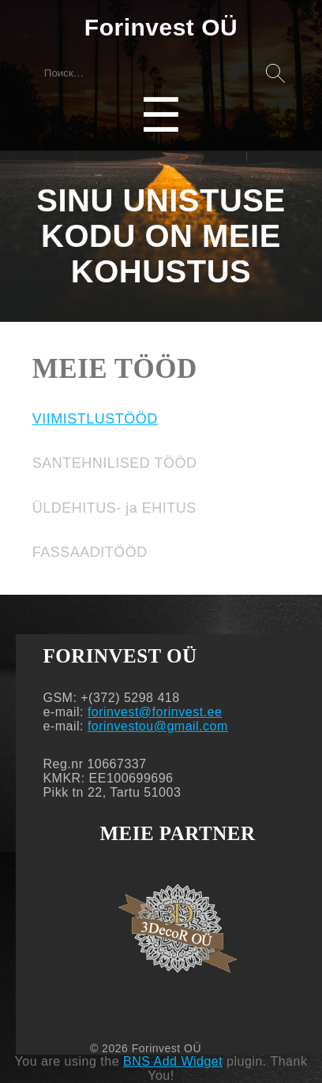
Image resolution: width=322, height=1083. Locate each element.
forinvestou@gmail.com (158, 726)
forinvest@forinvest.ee (155, 712)
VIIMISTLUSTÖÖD (95, 419)
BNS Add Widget (173, 1061)
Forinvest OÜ (161, 27)
